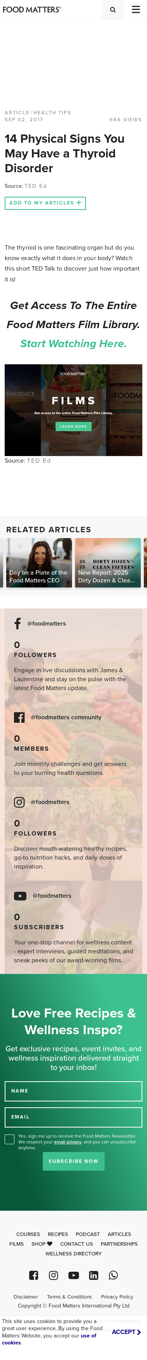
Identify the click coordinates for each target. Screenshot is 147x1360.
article (17, 113)
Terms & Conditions (69, 1297)
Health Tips (52, 113)
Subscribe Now (74, 1161)
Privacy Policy (117, 1297)
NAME (19, 1091)
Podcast (88, 1234)
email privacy (67, 1142)
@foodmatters (46, 623)
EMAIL (20, 1117)
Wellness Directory (74, 1254)
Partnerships (119, 1244)
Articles (119, 1234)
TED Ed (35, 186)
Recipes (58, 1234)
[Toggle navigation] (135, 9)
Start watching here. (73, 343)
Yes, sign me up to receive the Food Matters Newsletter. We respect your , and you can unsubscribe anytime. (77, 1141)
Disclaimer (26, 1297)
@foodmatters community (66, 717)
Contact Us (76, 1244)
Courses (28, 1234)
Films (16, 1244)
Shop (42, 1244)
